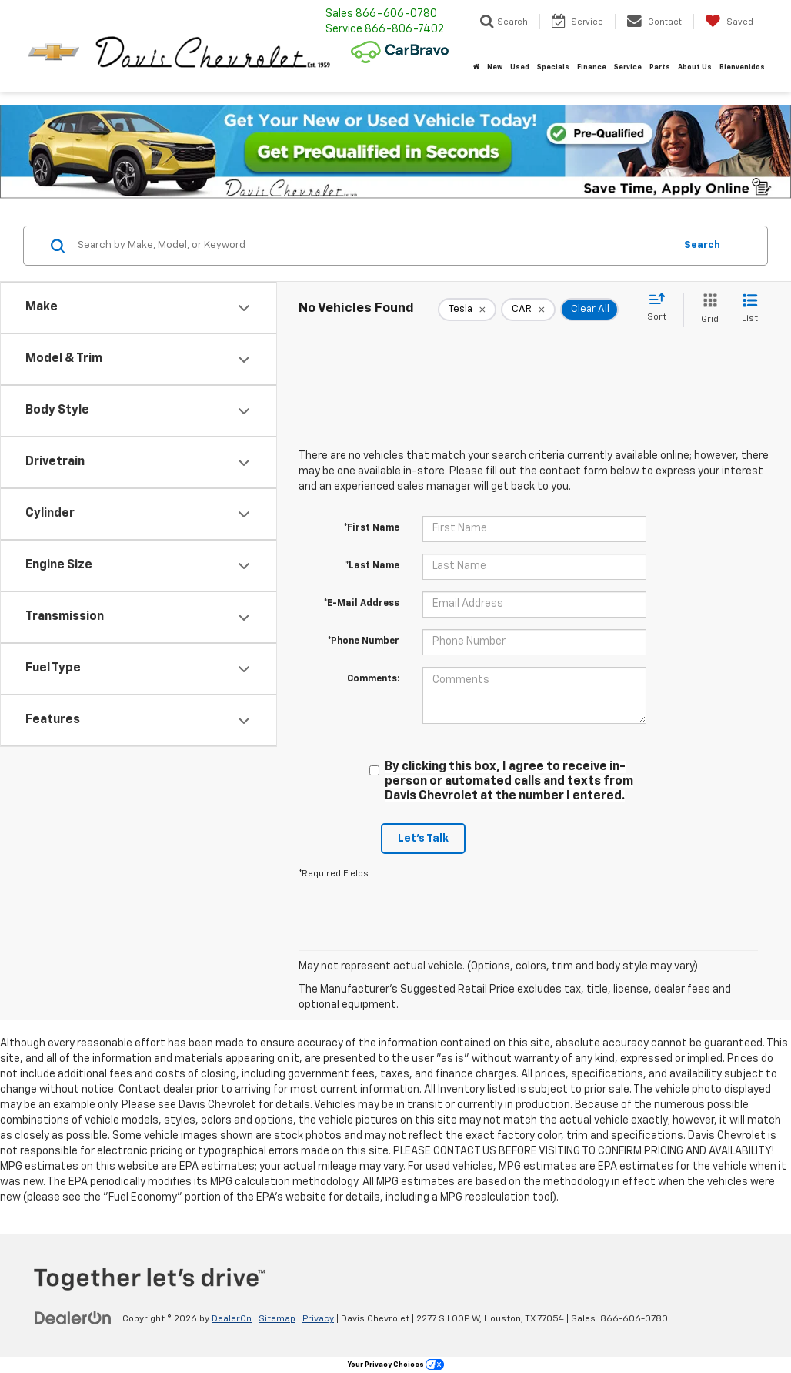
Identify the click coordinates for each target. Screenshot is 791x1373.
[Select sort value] (661, 308)
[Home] (476, 67)
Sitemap (277, 1319)
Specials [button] (553, 67)
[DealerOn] (73, 1318)
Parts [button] (659, 67)
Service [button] (628, 67)
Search (702, 245)
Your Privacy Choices (396, 1364)
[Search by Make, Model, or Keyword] (373, 245)
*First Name (371, 528)
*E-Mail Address (361, 603)
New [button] (494, 67)
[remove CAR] (528, 309)
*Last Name (372, 566)
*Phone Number (363, 641)
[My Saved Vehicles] (729, 21)
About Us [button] (695, 67)
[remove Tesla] (467, 309)
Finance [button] (591, 67)
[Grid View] (706, 309)
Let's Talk (423, 838)
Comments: (373, 679)
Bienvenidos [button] (742, 67)
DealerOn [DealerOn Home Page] (232, 1319)
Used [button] (519, 67)
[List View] (749, 309)
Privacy (318, 1319)
